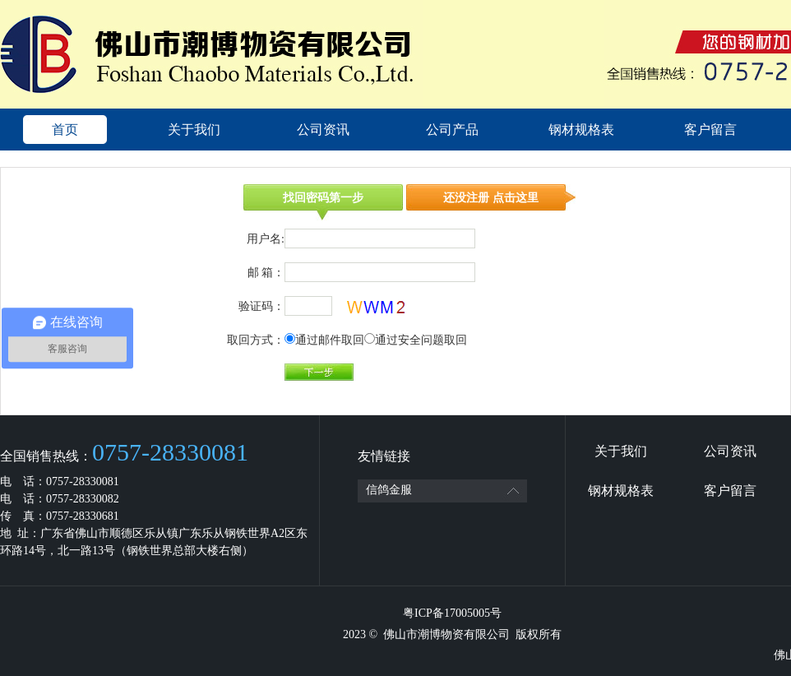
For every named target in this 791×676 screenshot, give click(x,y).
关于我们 (194, 130)
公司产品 (452, 130)
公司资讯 (323, 130)
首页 (65, 130)
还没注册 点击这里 (491, 198)
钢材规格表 (581, 130)
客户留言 (710, 130)
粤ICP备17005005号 (452, 613)
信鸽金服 (389, 490)
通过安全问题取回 (421, 340)
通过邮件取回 (329, 340)
